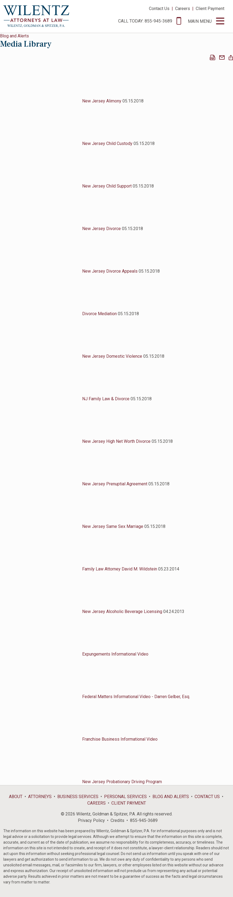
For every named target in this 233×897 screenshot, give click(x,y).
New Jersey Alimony (101, 101)
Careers (182, 8)
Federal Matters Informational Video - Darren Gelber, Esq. (136, 696)
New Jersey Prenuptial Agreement (114, 483)
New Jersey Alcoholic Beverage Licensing (122, 611)
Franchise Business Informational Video (120, 739)
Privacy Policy (91, 820)
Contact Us (159, 8)
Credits (117, 820)
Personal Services (125, 796)
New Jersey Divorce (101, 228)
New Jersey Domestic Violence (112, 356)
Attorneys (40, 796)
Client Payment (210, 8)
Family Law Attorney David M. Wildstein (119, 569)
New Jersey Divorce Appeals (110, 271)
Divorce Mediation (100, 313)
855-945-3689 (144, 820)
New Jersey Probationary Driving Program (122, 781)
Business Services (77, 796)
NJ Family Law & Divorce (105, 398)
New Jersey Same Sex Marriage (112, 526)
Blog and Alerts (14, 35)
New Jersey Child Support (107, 186)
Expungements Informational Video (115, 654)
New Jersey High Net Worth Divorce (116, 441)
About (15, 796)
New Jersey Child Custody (107, 143)
